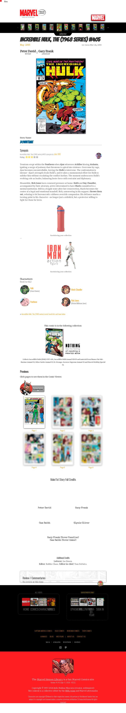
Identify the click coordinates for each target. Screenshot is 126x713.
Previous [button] (18, 27)
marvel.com (77, 648)
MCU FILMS (60, 642)
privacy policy (56, 648)
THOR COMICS (87, 636)
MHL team (70, 696)
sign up (48, 648)
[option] (23, 27)
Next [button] (108, 27)
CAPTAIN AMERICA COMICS (43, 636)
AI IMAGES (43, 642)
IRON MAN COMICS (73, 636)
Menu (6, 1)
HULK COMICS (59, 636)
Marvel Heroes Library (50, 685)
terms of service (67, 648)
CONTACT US (81, 642)
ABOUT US (70, 642)
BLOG (52, 642)
